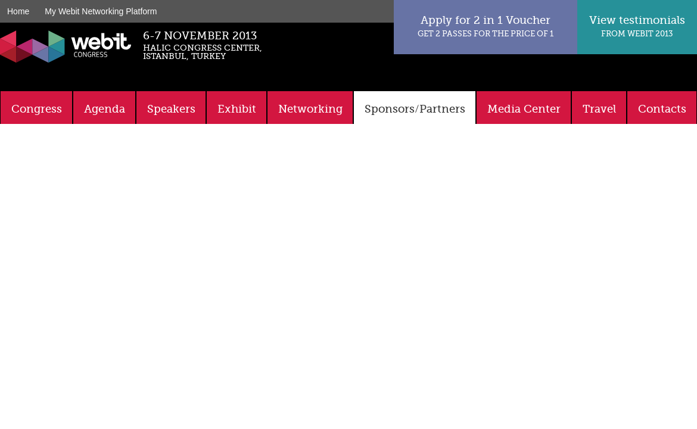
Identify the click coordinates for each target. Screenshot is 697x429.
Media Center (524, 109)
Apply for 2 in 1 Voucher (485, 26)
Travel (599, 109)
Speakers (171, 109)
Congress (36, 109)
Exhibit (236, 109)
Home (18, 11)
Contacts (662, 109)
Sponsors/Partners (415, 109)
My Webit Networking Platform (101, 11)
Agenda (104, 109)
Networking (310, 109)
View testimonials (637, 26)
